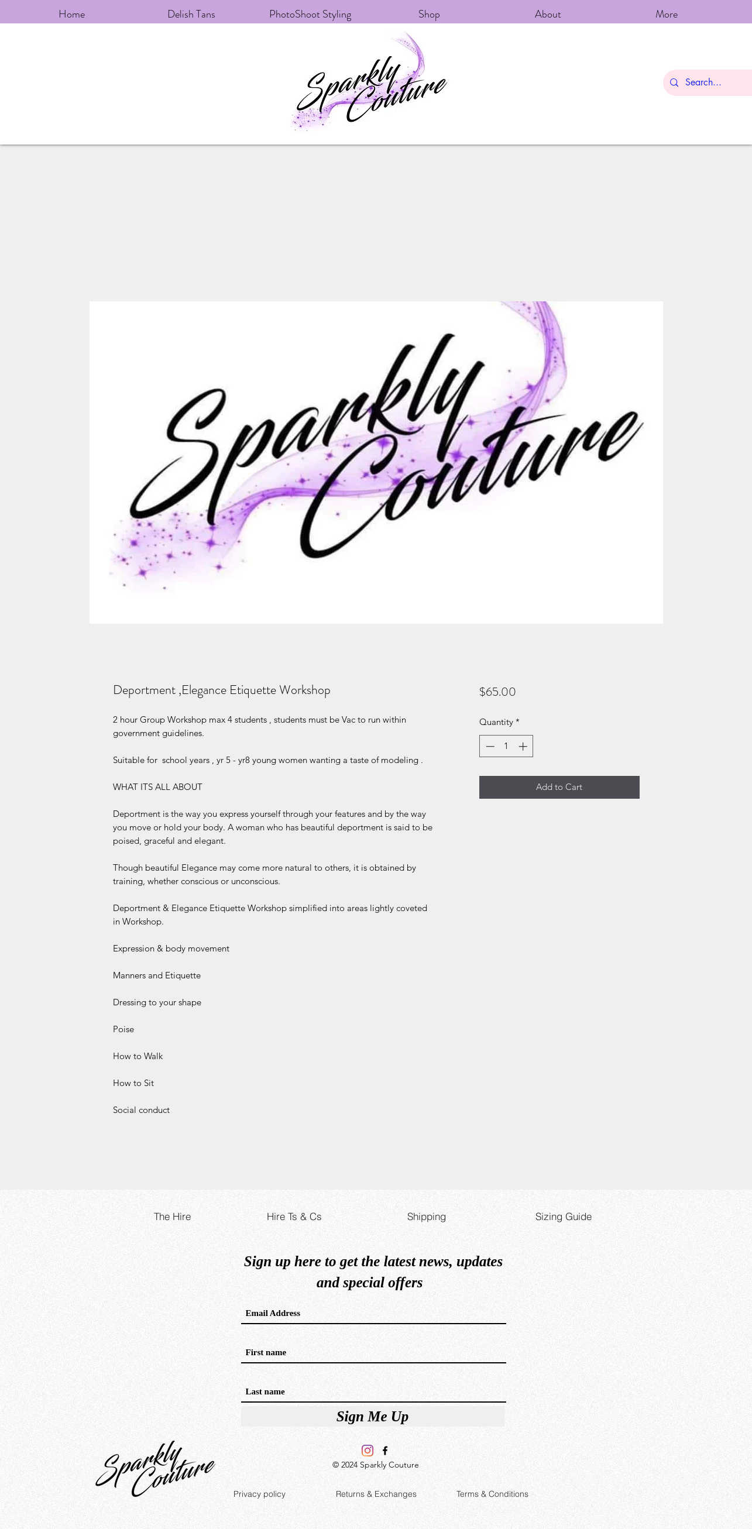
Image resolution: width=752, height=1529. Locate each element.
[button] (429, 9)
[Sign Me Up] (372, 1416)
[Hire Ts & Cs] (294, 1216)
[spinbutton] (506, 746)
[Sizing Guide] (564, 1216)
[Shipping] (426, 1216)
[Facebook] (385, 1450)
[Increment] (524, 746)
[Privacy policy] (259, 1494)
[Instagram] (367, 1450)
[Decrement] (489, 746)
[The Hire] (172, 1216)
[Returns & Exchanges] (376, 1494)
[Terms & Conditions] (492, 1494)
